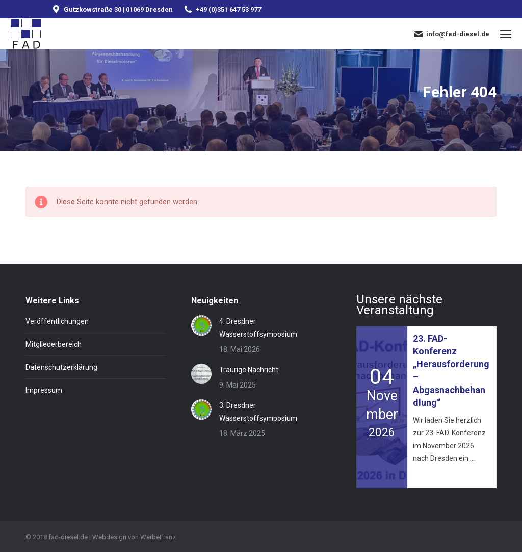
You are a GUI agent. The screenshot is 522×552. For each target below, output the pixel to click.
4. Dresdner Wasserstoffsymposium (258, 327)
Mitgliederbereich (53, 344)
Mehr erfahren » (435, 476)
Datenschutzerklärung (61, 367)
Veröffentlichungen (57, 321)
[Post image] (201, 325)
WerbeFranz (158, 537)
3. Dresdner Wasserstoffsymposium (258, 411)
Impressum (43, 390)
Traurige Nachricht (248, 370)
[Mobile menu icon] (506, 34)
